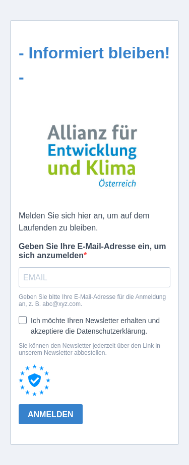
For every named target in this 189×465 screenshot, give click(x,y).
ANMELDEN (51, 414)
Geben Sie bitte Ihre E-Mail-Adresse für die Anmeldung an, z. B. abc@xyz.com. (92, 300)
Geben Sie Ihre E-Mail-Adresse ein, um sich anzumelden (92, 251)
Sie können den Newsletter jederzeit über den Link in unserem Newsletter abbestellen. (89, 349)
